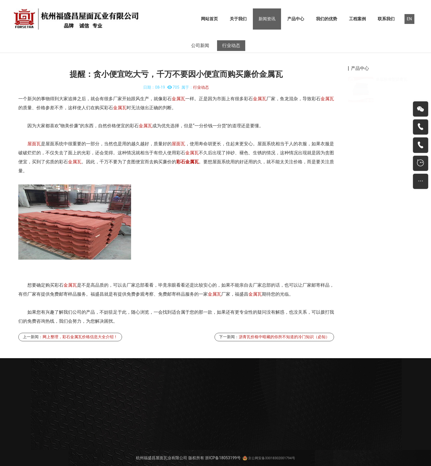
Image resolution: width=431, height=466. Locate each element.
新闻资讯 (266, 18)
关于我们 (238, 18)
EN (409, 19)
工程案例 (357, 18)
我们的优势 (326, 18)
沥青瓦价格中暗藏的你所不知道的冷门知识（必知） (284, 337)
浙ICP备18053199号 (223, 458)
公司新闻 (200, 45)
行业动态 (231, 45)
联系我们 (386, 18)
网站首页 (209, 18)
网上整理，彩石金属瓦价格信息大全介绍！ (80, 337)
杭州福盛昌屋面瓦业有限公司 (161, 458)
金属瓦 (178, 98)
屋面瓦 (34, 143)
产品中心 (295, 18)
